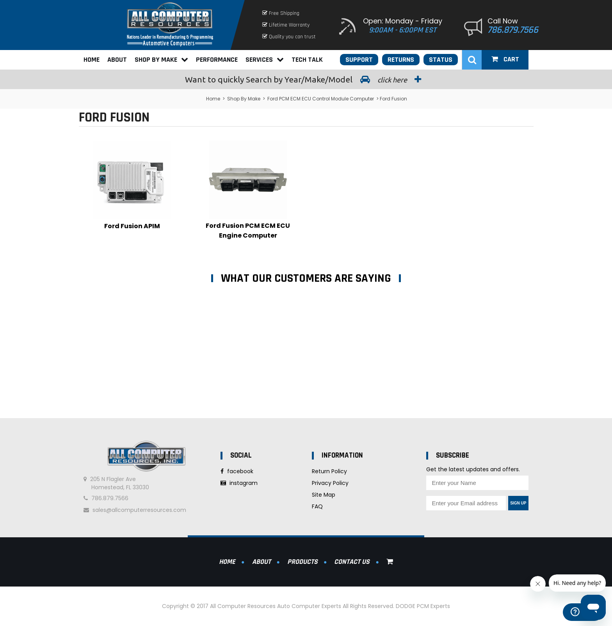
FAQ (317, 506)
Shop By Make (161, 59)
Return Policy (329, 471)
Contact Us (352, 561)
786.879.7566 (512, 30)
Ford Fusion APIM (132, 226)
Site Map (323, 495)
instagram (239, 483)
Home (92, 59)
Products (302, 561)
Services (265, 59)
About (117, 59)
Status (440, 59)
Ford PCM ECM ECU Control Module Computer (320, 98)
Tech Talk (307, 59)
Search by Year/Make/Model (306, 79)
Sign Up (518, 503)
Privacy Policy (330, 483)
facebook (237, 471)
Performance (217, 59)
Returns (401, 59)
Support (359, 59)
